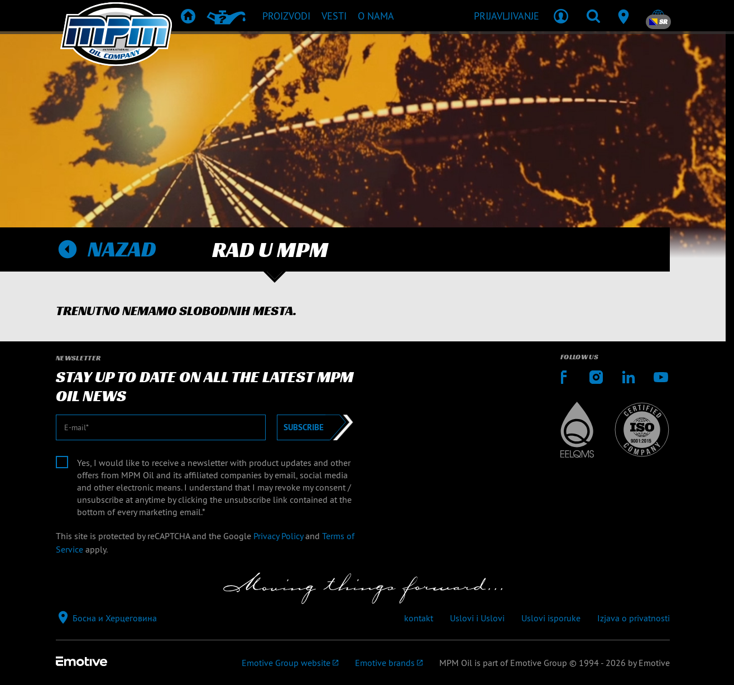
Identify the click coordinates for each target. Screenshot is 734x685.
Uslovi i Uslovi (477, 618)
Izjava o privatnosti (633, 618)
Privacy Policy (278, 535)
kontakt (418, 618)
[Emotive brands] (389, 662)
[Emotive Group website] (290, 662)
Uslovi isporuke (551, 618)
